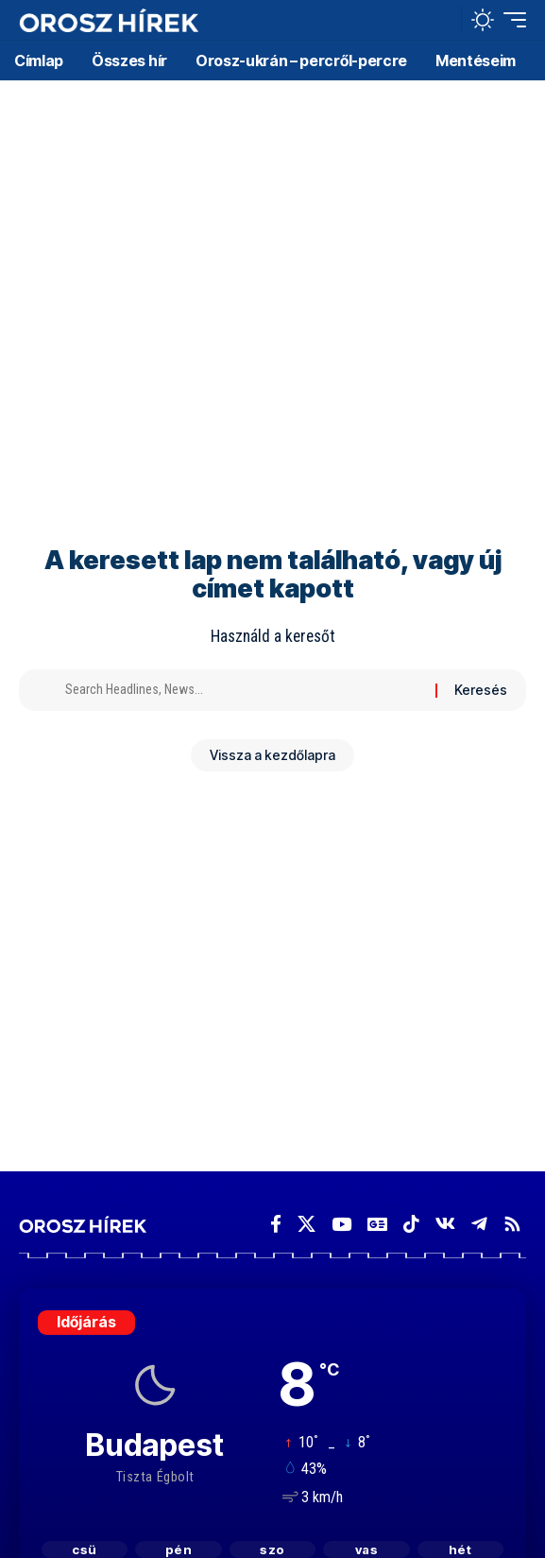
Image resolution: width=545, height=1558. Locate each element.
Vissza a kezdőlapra (272, 755)
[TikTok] (411, 1224)
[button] (442, 20)
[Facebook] (275, 1224)
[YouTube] (341, 1224)
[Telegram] (479, 1224)
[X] (306, 1224)
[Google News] (377, 1224)
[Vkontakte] (445, 1224)
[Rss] (512, 1224)
